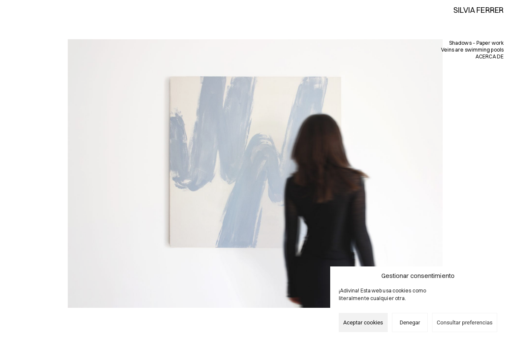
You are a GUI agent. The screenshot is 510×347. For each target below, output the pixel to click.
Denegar (410, 322)
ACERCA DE (489, 56)
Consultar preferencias (465, 322)
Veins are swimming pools (472, 49)
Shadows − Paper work (476, 43)
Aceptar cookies (363, 322)
